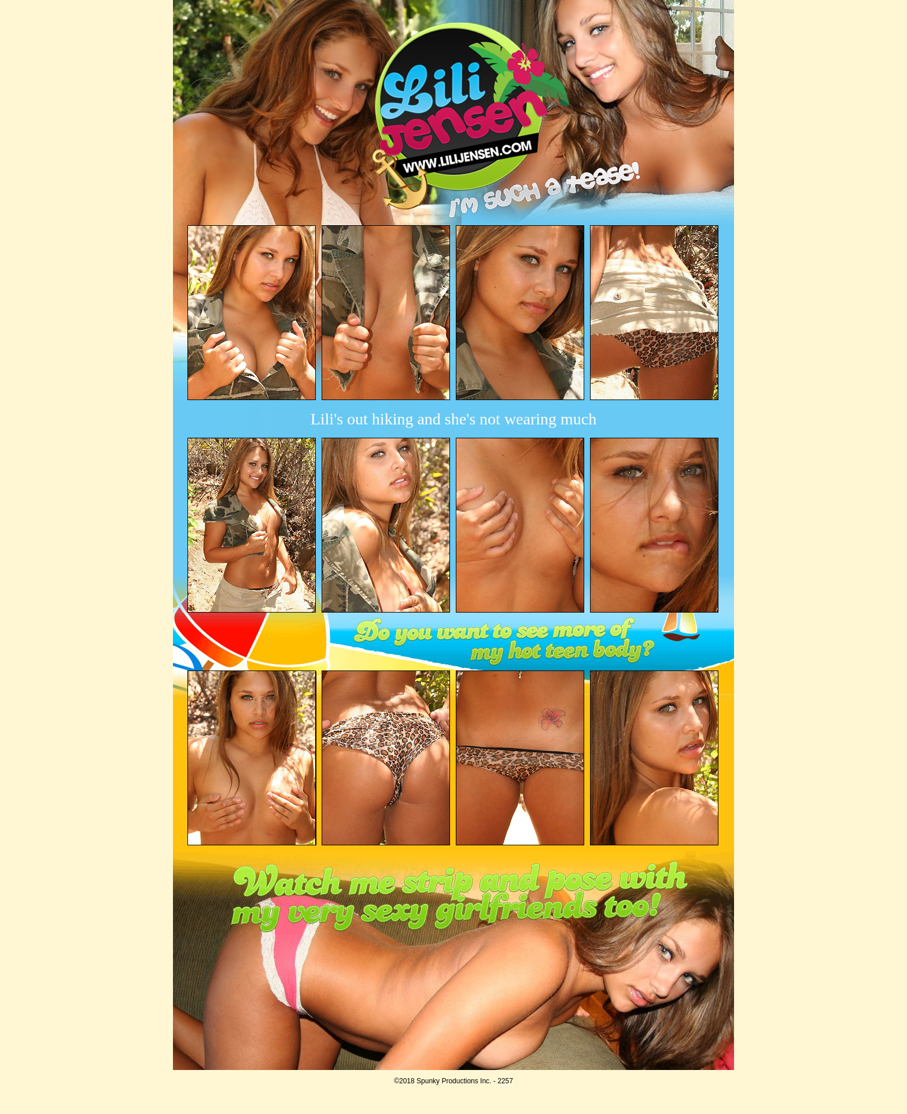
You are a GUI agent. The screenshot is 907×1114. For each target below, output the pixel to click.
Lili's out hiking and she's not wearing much (454, 419)
